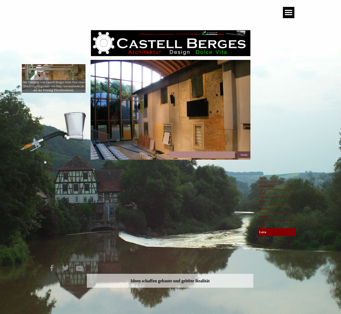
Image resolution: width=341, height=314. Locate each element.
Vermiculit (266, 186)
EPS (262, 240)
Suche (244, 154)
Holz (262, 201)
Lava (262, 232)
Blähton (264, 209)
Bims (262, 224)
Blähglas (264, 216)
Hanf (262, 193)
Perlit (262, 178)
